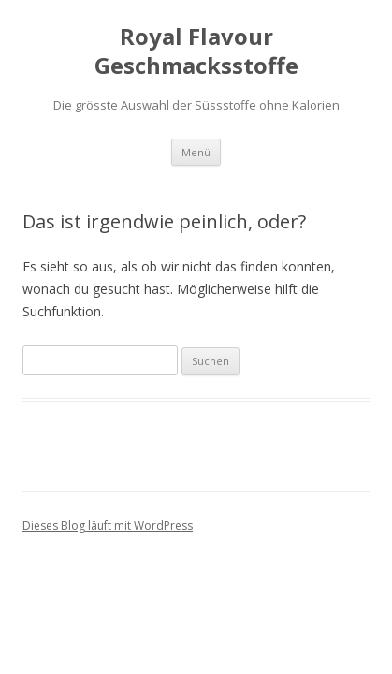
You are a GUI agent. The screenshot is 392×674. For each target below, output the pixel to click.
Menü (196, 152)
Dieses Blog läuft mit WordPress (107, 526)
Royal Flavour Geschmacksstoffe (196, 51)
